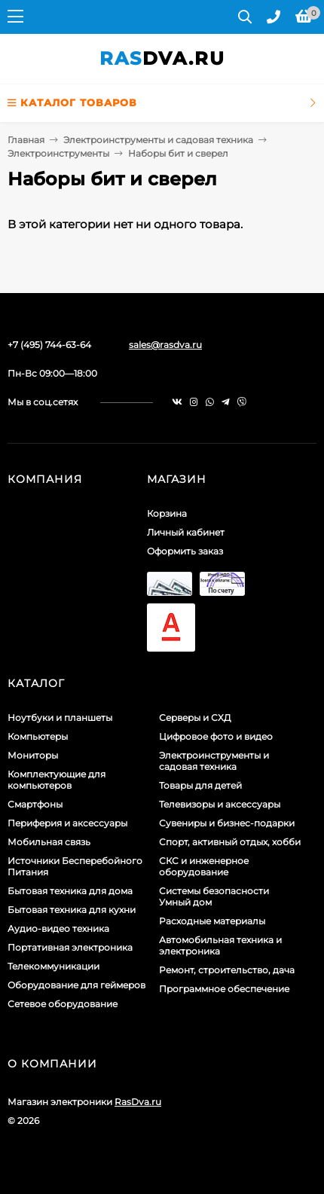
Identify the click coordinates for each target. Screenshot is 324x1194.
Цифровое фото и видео (216, 736)
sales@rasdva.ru (165, 344)
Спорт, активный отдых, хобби (230, 841)
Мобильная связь (49, 841)
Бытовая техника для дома (70, 890)
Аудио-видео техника (58, 928)
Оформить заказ (185, 551)
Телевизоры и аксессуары (219, 804)
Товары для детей (200, 785)
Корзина (167, 513)
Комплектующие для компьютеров (56, 779)
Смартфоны (35, 804)
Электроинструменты (58, 153)
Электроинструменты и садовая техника (158, 139)
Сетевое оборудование (63, 1003)
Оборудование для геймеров (76, 985)
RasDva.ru (138, 1101)
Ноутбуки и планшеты (60, 717)
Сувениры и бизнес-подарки (227, 823)
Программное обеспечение (224, 988)
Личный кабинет (186, 532)
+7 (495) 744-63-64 (49, 344)
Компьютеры (38, 736)
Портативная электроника (70, 947)
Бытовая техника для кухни (72, 909)
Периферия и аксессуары (67, 823)
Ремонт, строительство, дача (227, 970)
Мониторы (33, 755)
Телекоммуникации (53, 966)
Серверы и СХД (195, 717)
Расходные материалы (212, 921)
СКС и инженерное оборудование (204, 866)
